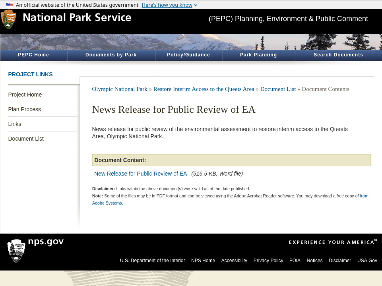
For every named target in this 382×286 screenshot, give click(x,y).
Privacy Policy (268, 260)
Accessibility (234, 260)
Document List (26, 138)
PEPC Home (33, 55)
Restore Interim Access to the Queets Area (203, 89)
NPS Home (203, 260)
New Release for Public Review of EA (140, 173)
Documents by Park (111, 55)
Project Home (25, 94)
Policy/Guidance (188, 55)
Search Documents (338, 55)
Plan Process (24, 109)
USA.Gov (367, 260)
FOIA (295, 260)
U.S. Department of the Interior (152, 260)
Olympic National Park (119, 89)
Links (14, 124)
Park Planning (258, 55)
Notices (315, 260)
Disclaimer (340, 260)
